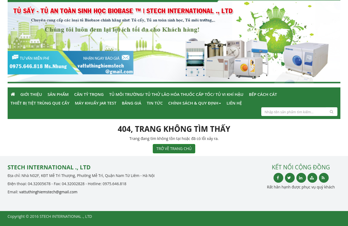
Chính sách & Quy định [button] (194, 103)
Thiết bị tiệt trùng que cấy (40, 103)
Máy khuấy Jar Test (95, 103)
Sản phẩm (58, 94)
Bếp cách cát (263, 94)
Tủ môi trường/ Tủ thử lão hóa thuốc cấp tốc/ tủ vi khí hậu (176, 94)
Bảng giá (131, 103)
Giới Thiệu (31, 94)
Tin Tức (155, 103)
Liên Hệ (234, 103)
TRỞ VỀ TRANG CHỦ (174, 148)
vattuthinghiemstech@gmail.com (48, 191)
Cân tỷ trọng (89, 94)
